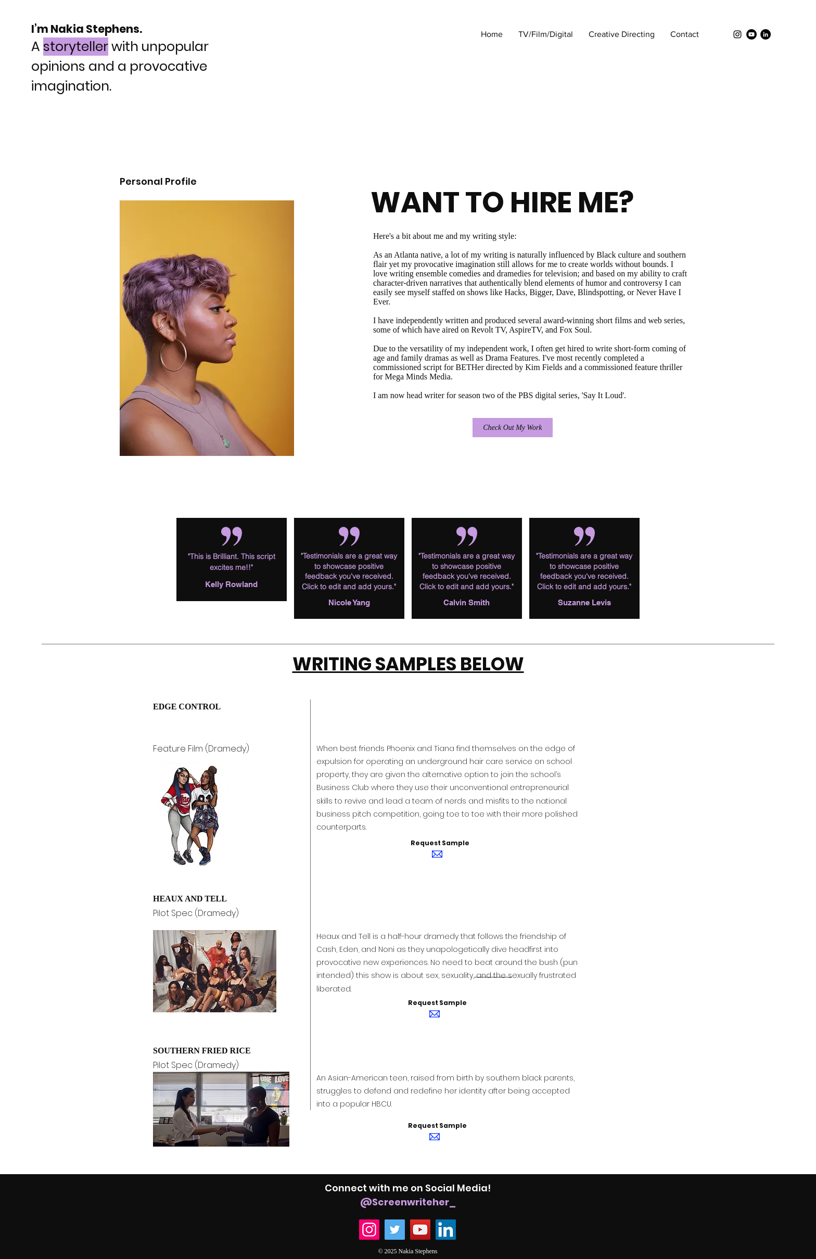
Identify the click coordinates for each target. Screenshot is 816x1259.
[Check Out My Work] (513, 427)
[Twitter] (395, 1229)
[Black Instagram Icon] (737, 34)
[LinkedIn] (765, 34)
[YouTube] (751, 34)
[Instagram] (369, 1229)
